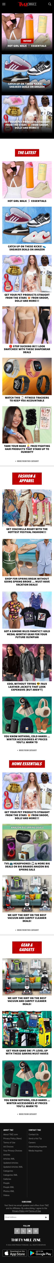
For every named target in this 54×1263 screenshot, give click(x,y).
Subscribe (46, 1217)
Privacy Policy (18, 1211)
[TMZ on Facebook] (17, 1231)
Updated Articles (10, 1163)
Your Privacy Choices (12, 1151)
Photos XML (8, 1191)
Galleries (7, 1179)
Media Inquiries (35, 1151)
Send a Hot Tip (35, 1138)
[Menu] (4, 4)
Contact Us (34, 1134)
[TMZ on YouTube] (29, 1231)
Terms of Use (9, 1142)
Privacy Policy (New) (12, 1138)
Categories (8, 1171)
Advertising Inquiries (38, 1146)
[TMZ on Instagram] (36, 1231)
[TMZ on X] (23, 1231)
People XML (8, 1187)
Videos (6, 1195)
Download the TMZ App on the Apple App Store (14, 1253)
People (6, 1183)
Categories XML (10, 1175)
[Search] (50, 4)
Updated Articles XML (13, 1167)
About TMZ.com (10, 1134)
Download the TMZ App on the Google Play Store (40, 1253)
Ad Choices (8, 1146)
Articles (6, 1155)
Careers (32, 1142)
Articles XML (9, 1159)
